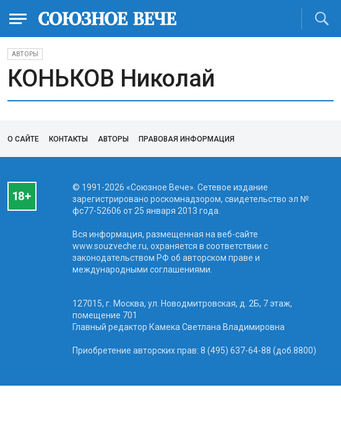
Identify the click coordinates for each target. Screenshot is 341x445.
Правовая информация (187, 139)
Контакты (68, 139)
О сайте (23, 139)
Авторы (25, 54)
